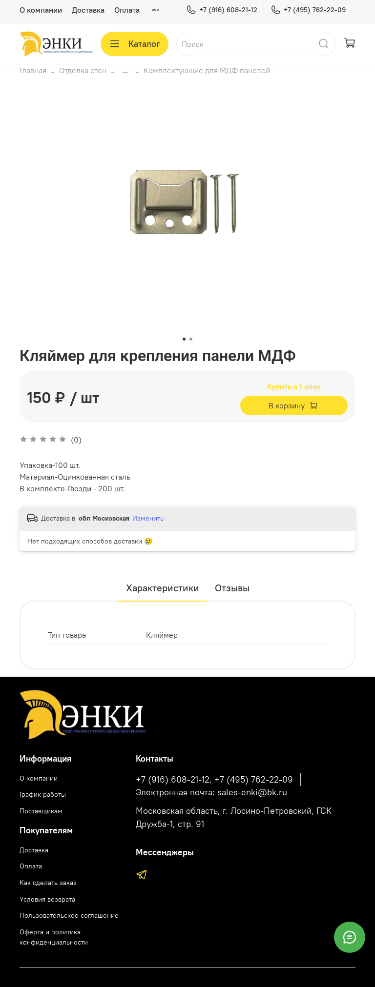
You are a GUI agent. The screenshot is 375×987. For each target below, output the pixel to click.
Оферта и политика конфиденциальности (54, 937)
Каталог (134, 44)
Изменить (148, 518)
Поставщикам (41, 810)
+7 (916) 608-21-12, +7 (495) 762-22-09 (214, 779)
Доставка (88, 10)
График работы (43, 794)
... (125, 70)
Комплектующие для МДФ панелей (207, 70)
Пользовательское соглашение (69, 915)
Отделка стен (82, 70)
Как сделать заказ (48, 882)
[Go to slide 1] (184, 339)
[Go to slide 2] (190, 339)
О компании (41, 10)
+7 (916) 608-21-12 (221, 10)
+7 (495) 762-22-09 (308, 10)
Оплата (127, 10)
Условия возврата (47, 899)
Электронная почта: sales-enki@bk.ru (211, 792)
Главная (33, 70)
